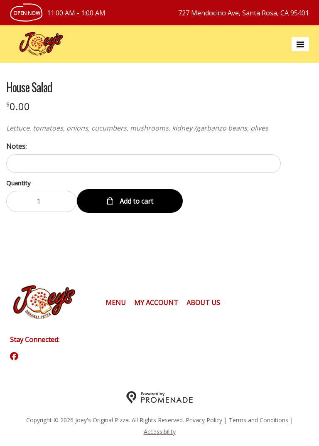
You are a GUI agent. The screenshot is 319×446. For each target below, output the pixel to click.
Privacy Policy (204, 420)
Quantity (18, 183)
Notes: (16, 146)
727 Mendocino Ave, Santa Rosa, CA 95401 (243, 12)
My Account (156, 302)
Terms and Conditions (258, 420)
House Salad (29, 87)
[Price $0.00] (18, 106)
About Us (203, 302)
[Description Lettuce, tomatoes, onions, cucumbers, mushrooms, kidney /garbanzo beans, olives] (143, 128)
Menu (116, 302)
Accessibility (160, 432)
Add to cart (135, 201)
